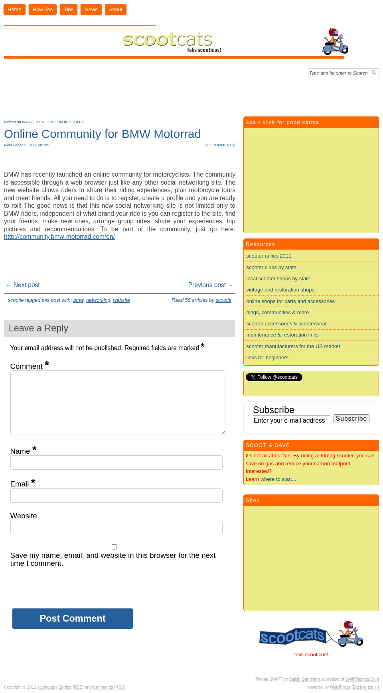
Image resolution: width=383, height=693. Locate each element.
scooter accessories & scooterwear (287, 324)
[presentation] (71, 592)
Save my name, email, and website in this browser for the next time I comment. (113, 559)
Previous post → (211, 285)
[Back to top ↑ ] (365, 687)
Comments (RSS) (109, 687)
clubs (30, 145)
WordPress (340, 687)
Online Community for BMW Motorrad (102, 133)
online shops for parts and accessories (291, 301)
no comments (220, 145)
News (91, 9)
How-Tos (43, 9)
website (121, 300)
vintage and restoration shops (281, 290)
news (43, 145)
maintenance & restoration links (283, 335)
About (115, 9)
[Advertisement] (191, 95)
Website (23, 516)
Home (15, 9)
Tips (68, 9)
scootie (77, 122)
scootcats (46, 687)
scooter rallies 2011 (269, 256)
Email (23, 484)
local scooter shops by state (278, 279)
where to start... (278, 479)
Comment (29, 366)
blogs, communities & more (278, 312)
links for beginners (268, 357)
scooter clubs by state (272, 267)
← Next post (23, 285)
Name (23, 451)
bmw (78, 300)
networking (98, 300)
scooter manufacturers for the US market (293, 346)
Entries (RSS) (71, 687)
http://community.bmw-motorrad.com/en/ (59, 236)
